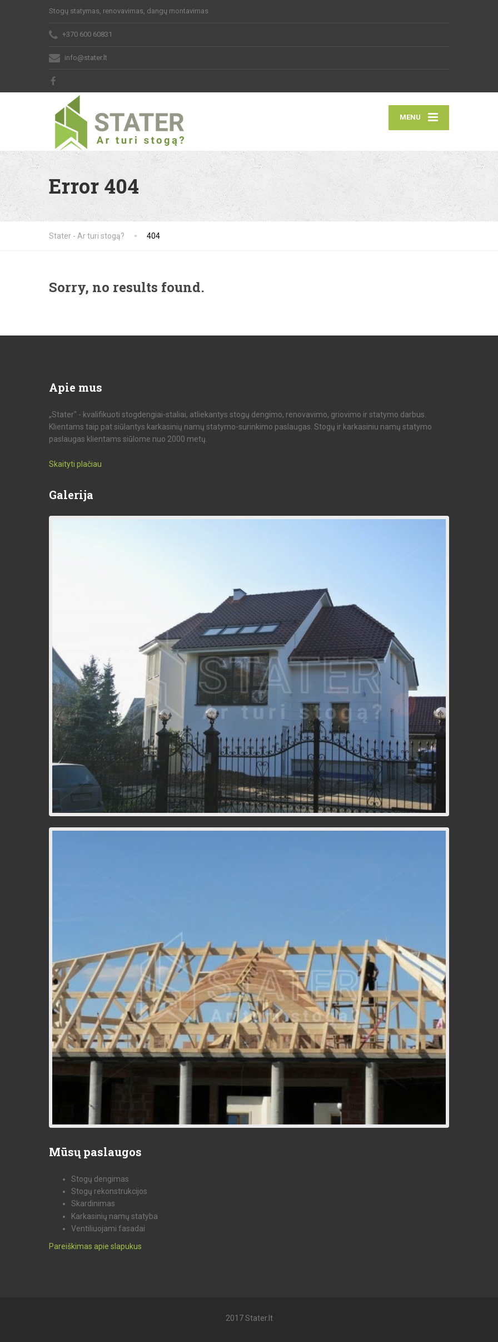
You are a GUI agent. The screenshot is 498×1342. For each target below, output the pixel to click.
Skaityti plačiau (75, 464)
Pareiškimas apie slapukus (95, 1246)
